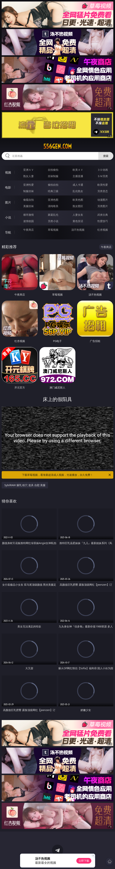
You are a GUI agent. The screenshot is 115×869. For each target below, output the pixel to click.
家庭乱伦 (53, 214)
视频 (8, 172)
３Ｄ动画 (102, 169)
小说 (8, 217)
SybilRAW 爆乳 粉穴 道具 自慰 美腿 (24, 485)
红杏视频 (102, 229)
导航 (8, 232)
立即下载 (84, 860)
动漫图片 (102, 199)
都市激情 (28, 214)
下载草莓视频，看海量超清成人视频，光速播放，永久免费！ (66, 475)
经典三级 (53, 191)
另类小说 (53, 221)
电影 (8, 187)
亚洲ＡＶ (28, 169)
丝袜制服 (53, 176)
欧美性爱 (102, 184)
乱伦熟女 (78, 191)
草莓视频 (53, 229)
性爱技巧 (102, 221)
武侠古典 (102, 214)
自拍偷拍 (53, 169)
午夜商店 (28, 229)
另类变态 (102, 191)
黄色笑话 (78, 221)
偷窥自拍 (28, 199)
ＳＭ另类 (102, 176)
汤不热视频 (77, 229)
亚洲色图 (53, 199)
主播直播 (78, 176)
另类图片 (102, 206)
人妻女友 (78, 214)
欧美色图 (78, 199)
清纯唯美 (53, 206)
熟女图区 (78, 206)
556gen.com (57, 146)
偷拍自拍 (53, 184)
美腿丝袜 (28, 206)
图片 (8, 202)
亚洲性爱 (28, 184)
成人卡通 (78, 184)
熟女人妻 (28, 176)
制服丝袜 (28, 191)
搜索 (105, 156)
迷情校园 (28, 221)
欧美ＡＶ (78, 169)
